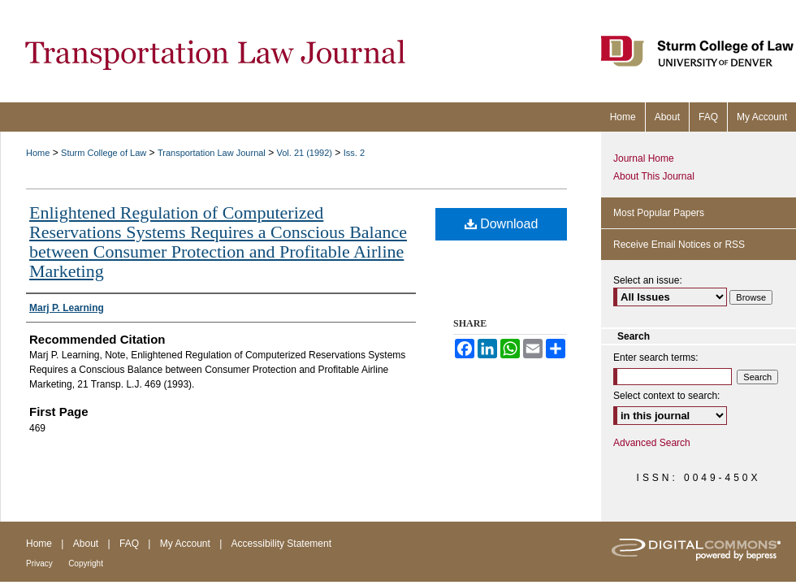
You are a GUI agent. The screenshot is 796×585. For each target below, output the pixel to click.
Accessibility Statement (281, 543)
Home (38, 153)
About (85, 543)
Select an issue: (647, 280)
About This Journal (653, 176)
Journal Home (643, 158)
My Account (185, 543)
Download (502, 224)
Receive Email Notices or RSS (679, 244)
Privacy (39, 563)
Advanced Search (651, 442)
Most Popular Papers (658, 213)
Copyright (85, 563)
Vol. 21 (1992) (305, 153)
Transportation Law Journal (212, 153)
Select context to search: (666, 395)
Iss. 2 (354, 153)
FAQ (129, 543)
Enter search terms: (656, 357)
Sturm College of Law (103, 153)
